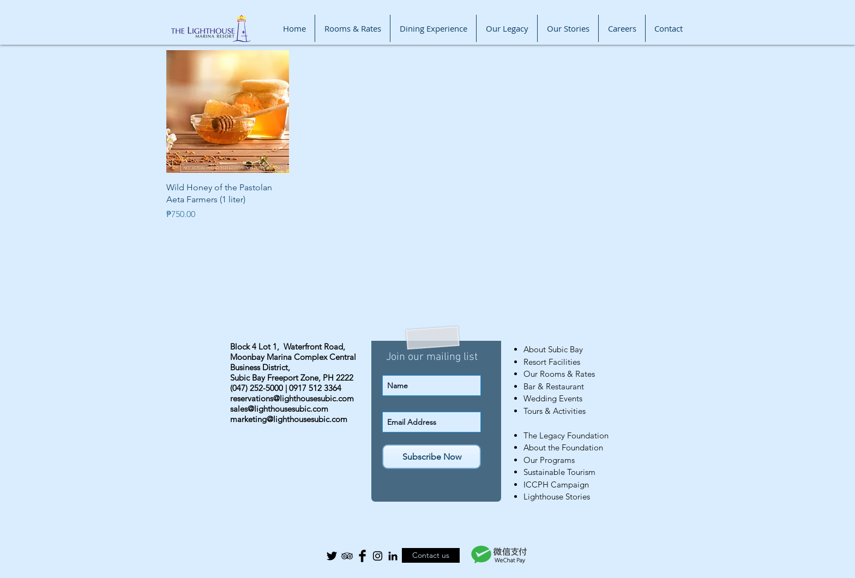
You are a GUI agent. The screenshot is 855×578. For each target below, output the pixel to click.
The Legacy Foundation (566, 435)
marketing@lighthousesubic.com (288, 419)
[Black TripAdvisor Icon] (347, 556)
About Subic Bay (553, 349)
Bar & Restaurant (553, 386)
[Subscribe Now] (431, 456)
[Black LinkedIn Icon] (393, 556)
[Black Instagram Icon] (377, 556)
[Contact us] (431, 555)
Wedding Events (552, 398)
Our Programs (549, 460)
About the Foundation (563, 447)
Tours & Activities (554, 411)
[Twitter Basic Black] (332, 556)
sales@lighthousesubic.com (279, 409)
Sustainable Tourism (559, 472)
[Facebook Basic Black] (362, 556)
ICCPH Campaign (556, 484)
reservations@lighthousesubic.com (292, 398)
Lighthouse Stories (556, 496)
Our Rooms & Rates (559, 374)
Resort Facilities (551, 362)
